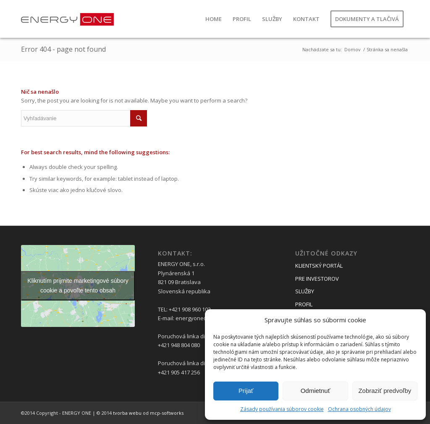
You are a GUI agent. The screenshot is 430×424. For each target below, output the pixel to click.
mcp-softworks (167, 413)
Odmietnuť (315, 390)
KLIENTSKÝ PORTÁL (319, 265)
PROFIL (303, 304)
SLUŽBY (304, 291)
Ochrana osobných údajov (359, 409)
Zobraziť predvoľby (384, 390)
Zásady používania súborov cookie (282, 409)
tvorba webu (127, 413)
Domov (352, 49)
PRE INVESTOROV (317, 278)
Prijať (246, 390)
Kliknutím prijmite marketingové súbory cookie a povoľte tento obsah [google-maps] (77, 285)
